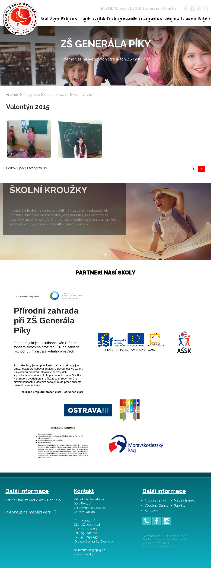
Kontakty (151, 510)
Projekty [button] (85, 19)
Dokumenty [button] (172, 19)
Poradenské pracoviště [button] (122, 19)
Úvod (44, 19)
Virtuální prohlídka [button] (150, 19)
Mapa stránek (184, 500)
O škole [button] (54, 19)
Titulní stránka (155, 500)
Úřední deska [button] (69, 19)
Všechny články (156, 505)
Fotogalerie (188, 19)
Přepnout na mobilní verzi (30, 512)
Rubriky (179, 505)
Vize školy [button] (99, 19)
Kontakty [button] (204, 19)
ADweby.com (168, 546)
